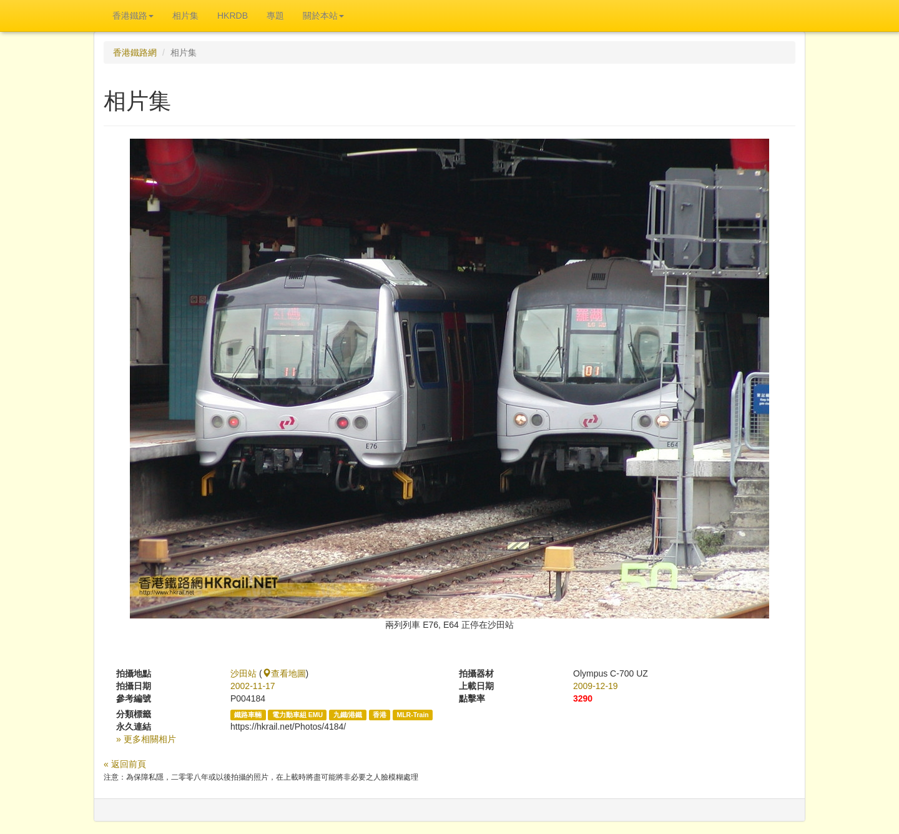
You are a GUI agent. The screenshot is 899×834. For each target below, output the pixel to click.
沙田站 (243, 673)
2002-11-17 (252, 686)
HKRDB (232, 16)
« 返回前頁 (125, 764)
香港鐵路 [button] (133, 16)
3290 (582, 698)
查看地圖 (284, 673)
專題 (275, 16)
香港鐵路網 (135, 52)
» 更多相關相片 (146, 739)
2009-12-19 (595, 686)
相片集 (185, 16)
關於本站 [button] (323, 16)
